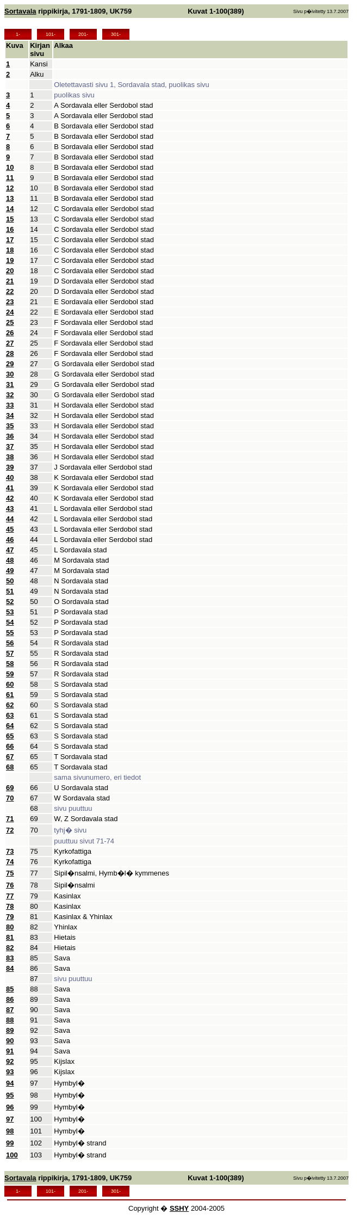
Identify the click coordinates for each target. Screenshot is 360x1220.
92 (10, 1061)
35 (10, 426)
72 (10, 830)
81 (10, 937)
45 (10, 529)
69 (10, 788)
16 (10, 229)
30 (10, 374)
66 (10, 746)
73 (10, 851)
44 (10, 519)
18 (10, 250)
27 (10, 343)
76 (10, 885)
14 (10, 209)
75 (10, 873)
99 (10, 1143)
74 (10, 862)
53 (10, 612)
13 (10, 198)
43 (10, 508)
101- (50, 34)
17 (10, 240)
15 (10, 219)
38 (10, 457)
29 (10, 364)
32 (10, 395)
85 (10, 989)
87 (10, 1010)
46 (10, 539)
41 (10, 488)
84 (10, 968)
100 (12, 1155)
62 (10, 705)
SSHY (179, 1208)
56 (10, 643)
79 (10, 917)
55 (10, 633)
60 (10, 684)
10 (10, 167)
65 (10, 736)
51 (10, 591)
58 (10, 664)
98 (10, 1131)
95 (10, 1095)
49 (10, 570)
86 (10, 999)
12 (10, 188)
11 (10, 178)
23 (10, 302)
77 (10, 896)
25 (10, 322)
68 (10, 767)
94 (10, 1083)
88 (10, 1020)
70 (10, 798)
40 (10, 477)
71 (10, 819)
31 (10, 384)
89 (10, 1030)
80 (10, 927)
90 (10, 1041)
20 (10, 271)
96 (10, 1107)
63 (10, 715)
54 (10, 622)
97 (10, 1119)
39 (10, 467)
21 (10, 281)
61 (10, 695)
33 (10, 405)
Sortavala (20, 11)
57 (10, 653)
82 (10, 948)
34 (10, 415)
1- (18, 34)
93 (10, 1072)
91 (10, 1051)
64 (10, 726)
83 (10, 958)
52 (10, 601)
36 (10, 436)
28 (10, 353)
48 (10, 560)
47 (10, 550)
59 (10, 674)
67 (10, 757)
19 (10, 260)
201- (83, 34)
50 (10, 581)
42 (10, 498)
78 (10, 906)
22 (10, 291)
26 (10, 333)
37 (10, 446)
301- (116, 34)
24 (10, 312)
